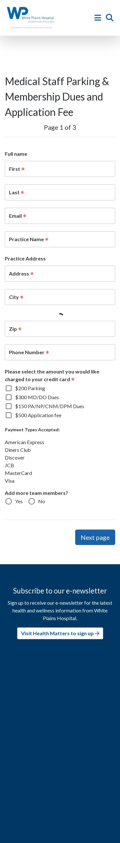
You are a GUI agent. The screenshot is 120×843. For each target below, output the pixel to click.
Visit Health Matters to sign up (60, 633)
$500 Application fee (38, 415)
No (41, 501)
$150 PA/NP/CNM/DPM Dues (49, 406)
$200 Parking (30, 388)
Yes (19, 501)
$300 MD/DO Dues (37, 397)
